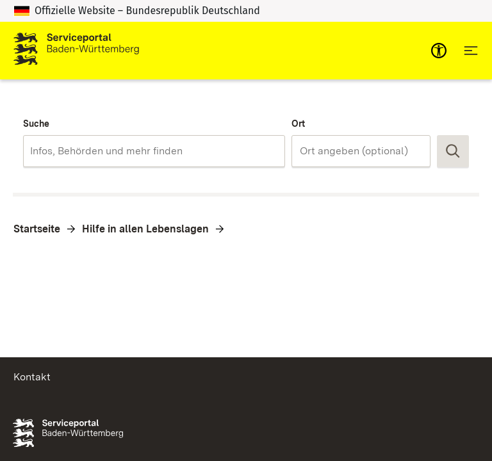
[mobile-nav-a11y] (438, 50)
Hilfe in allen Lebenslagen (145, 229)
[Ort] (361, 151)
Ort (298, 123)
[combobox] (154, 151)
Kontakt (32, 377)
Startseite (36, 229)
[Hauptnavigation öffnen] (471, 50)
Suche (36, 123)
